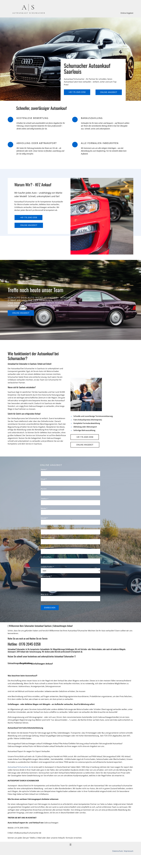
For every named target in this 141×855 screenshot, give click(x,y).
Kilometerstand (47, 547)
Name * (44, 469)
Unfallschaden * (47, 567)
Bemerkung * (46, 576)
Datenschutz (117, 851)
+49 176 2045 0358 (76, 92)
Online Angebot (127, 13)
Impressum (128, 851)
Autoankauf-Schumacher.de (19, 767)
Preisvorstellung (47, 537)
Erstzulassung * (47, 528)
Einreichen (49, 607)
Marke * (44, 508)
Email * (44, 479)
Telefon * (44, 498)
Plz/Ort (44, 489)
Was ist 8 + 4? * (47, 594)
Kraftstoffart (46, 557)
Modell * (44, 518)
